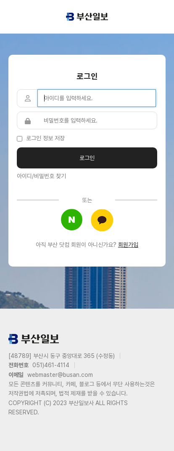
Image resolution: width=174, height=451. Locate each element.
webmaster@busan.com (60, 374)
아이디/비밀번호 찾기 (41, 176)
